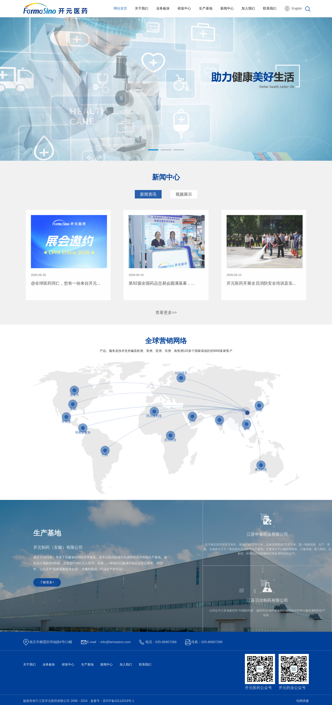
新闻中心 (227, 8)
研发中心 (184, 8)
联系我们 (269, 8)
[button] (153, 149)
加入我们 (248, 8)
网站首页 (120, 8)
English (297, 8)
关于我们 (141, 8)
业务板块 (162, 8)
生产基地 (205, 8)
